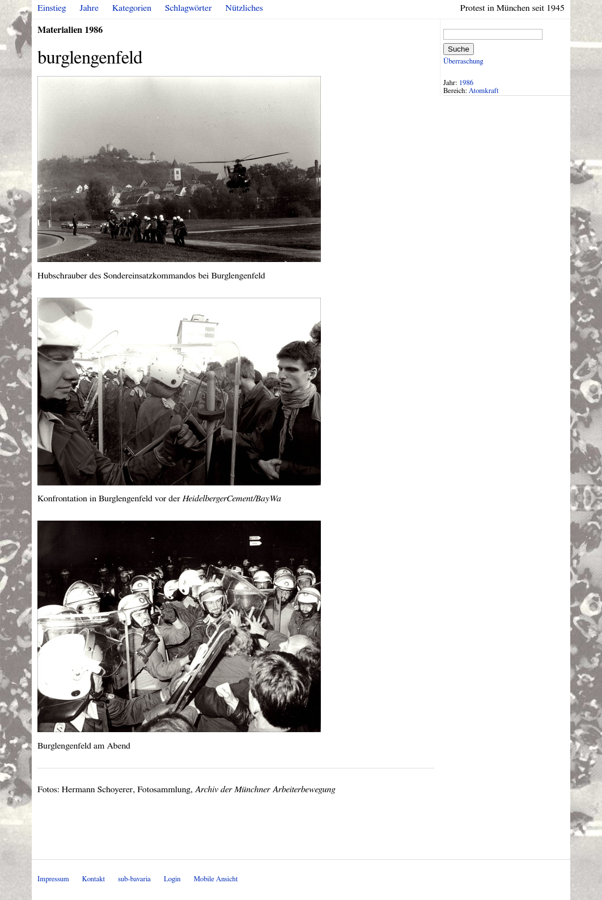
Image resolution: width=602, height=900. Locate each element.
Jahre (89, 7)
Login (172, 879)
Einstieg (51, 7)
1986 (466, 83)
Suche (458, 49)
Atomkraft (484, 91)
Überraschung (463, 61)
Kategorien (131, 7)
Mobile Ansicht (216, 879)
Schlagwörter (188, 7)
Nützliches (244, 7)
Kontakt (93, 879)
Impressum (53, 879)
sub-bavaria (134, 879)
